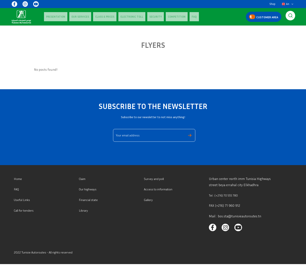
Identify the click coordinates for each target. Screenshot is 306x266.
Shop (272, 4)
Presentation (53, 16)
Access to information (160, 189)
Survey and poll (155, 179)
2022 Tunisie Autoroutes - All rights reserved (46, 254)
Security (136, 16)
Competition (153, 16)
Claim (83, 179)
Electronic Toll (117, 16)
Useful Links (23, 200)
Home (18, 179)
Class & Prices (94, 16)
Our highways (89, 189)
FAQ (166, 16)
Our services (74, 16)
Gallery (149, 200)
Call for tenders (25, 210)
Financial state (89, 200)
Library (84, 210)
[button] (287, 4)
